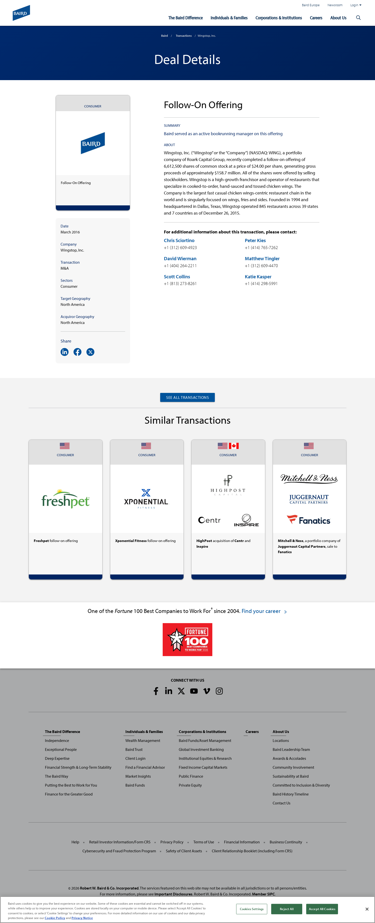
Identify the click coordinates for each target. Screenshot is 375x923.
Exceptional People (61, 749)
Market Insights (138, 776)
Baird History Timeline (291, 794)
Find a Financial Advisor (145, 767)
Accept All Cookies (322, 910)
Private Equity (190, 785)
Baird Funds (135, 785)
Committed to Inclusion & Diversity (301, 785)
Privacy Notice (82, 919)
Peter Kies (255, 240)
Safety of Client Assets (184, 850)
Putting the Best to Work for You (71, 785)
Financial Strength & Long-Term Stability (78, 767)
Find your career (265, 610)
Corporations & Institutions (279, 18)
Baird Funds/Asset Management (205, 740)
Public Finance (191, 776)
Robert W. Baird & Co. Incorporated (109, 888)
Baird (164, 35)
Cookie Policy (55, 919)
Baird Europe (311, 5)
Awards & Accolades (289, 758)
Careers (316, 18)
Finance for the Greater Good (69, 794)
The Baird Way (56, 776)
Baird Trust (134, 749)
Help (75, 841)
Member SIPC (263, 893)
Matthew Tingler (262, 258)
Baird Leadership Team (291, 749)
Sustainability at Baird (291, 776)
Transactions (184, 35)
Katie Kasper (258, 276)
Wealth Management (142, 740)
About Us (338, 18)
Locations (281, 740)
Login (355, 5)
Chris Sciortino (179, 240)
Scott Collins (177, 276)
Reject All (286, 910)
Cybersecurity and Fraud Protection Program (119, 850)
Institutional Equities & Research (205, 758)
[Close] (367, 909)
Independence (57, 740)
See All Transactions (187, 397)
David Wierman (180, 258)
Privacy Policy (172, 841)
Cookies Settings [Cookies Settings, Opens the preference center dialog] (251, 910)
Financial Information (242, 841)
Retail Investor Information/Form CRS (119, 841)
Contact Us (281, 802)
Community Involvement (293, 767)
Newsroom (335, 5)
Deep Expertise (57, 758)
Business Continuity (286, 841)
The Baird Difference (185, 18)
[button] (358, 18)
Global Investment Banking (201, 749)
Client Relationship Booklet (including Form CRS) (252, 850)
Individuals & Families (229, 18)
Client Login (135, 758)
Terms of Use (203, 841)
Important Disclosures (173, 893)
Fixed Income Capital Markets (203, 767)
